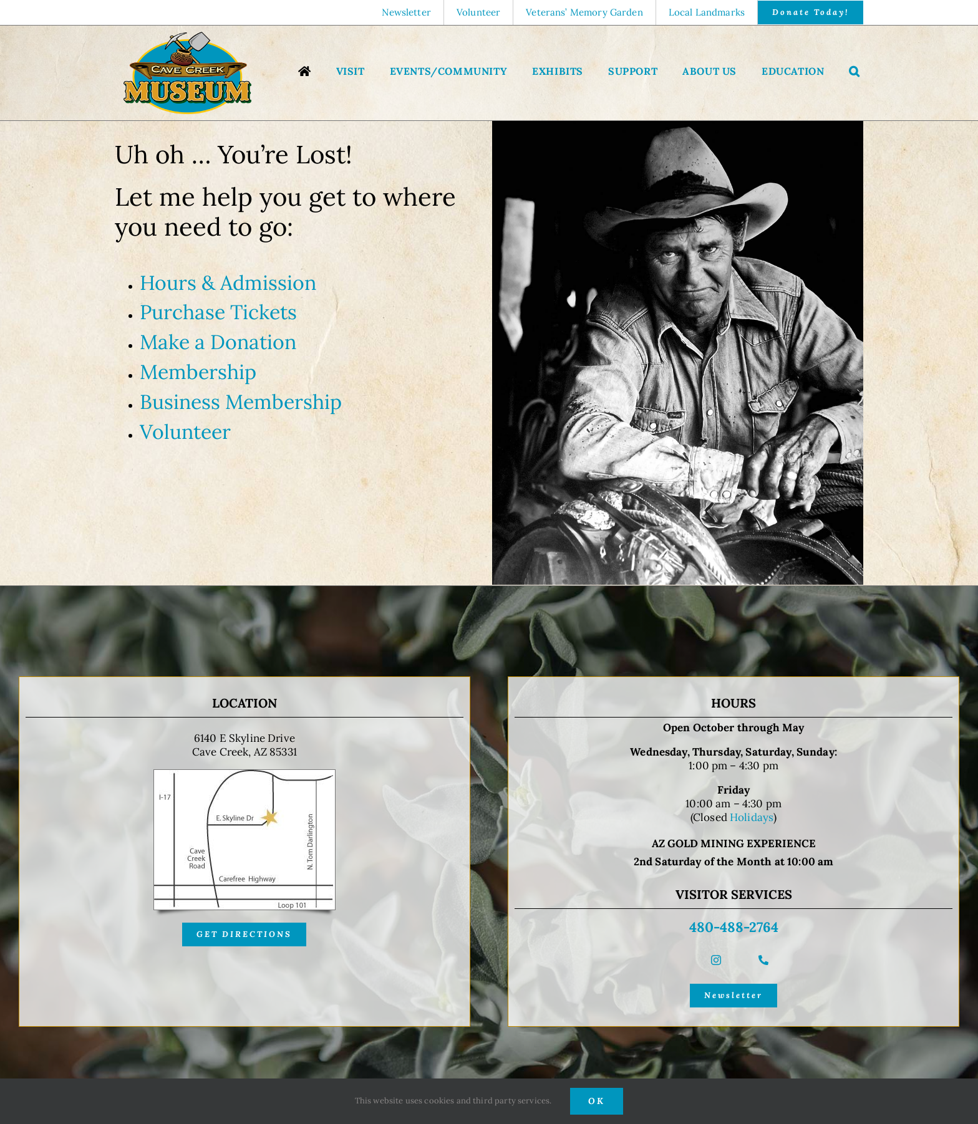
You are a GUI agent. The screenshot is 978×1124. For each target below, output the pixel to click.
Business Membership (241, 402)
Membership (198, 372)
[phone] (763, 960)
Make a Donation (218, 342)
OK (596, 1101)
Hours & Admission (228, 282)
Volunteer (185, 431)
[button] (854, 72)
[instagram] (716, 960)
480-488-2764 (733, 927)
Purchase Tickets (218, 312)
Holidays (751, 817)
